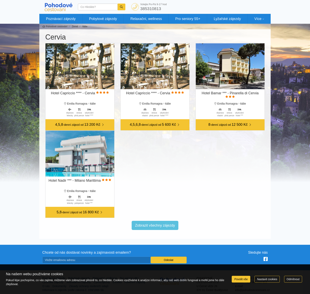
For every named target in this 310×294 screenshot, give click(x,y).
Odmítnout (293, 279)
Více (257, 19)
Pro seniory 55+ (187, 19)
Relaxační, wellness (146, 19)
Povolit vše (241, 279)
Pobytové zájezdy (103, 19)
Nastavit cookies (267, 279)
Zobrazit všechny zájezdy (155, 225)
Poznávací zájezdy (61, 19)
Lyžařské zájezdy (227, 19)
